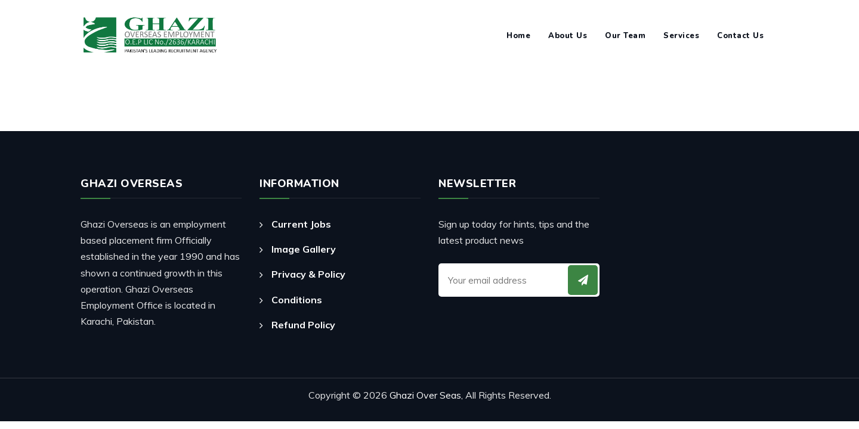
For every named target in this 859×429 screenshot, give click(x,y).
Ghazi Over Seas (425, 395)
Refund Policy (303, 325)
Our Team (625, 35)
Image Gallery (303, 249)
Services (681, 35)
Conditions (296, 300)
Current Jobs (301, 224)
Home (518, 35)
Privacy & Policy (308, 274)
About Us (567, 35)
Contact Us (740, 35)
